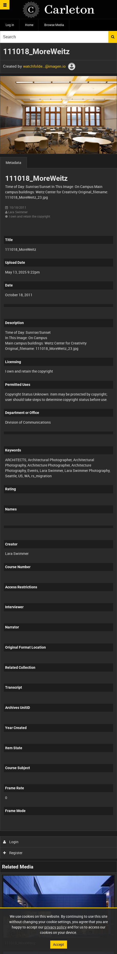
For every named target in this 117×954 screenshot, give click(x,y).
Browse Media (54, 25)
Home (29, 25)
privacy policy (55, 927)
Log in (10, 25)
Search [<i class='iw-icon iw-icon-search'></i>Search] (112, 37)
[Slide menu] (4, 4)
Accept (58, 944)
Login (11, 841)
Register (13, 852)
